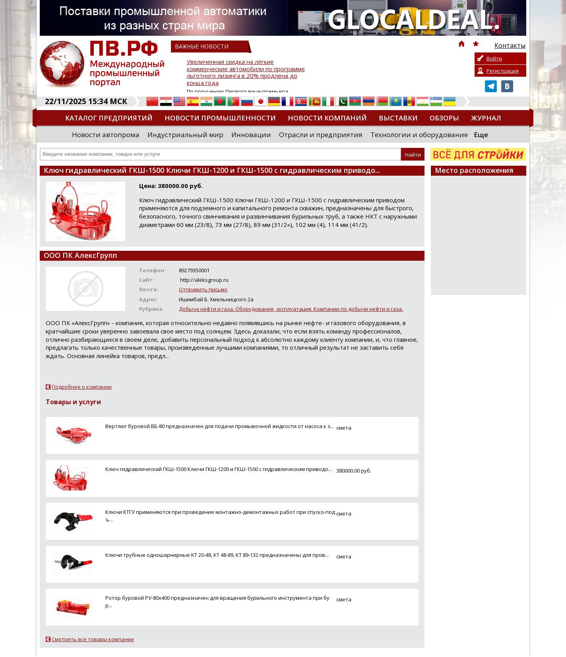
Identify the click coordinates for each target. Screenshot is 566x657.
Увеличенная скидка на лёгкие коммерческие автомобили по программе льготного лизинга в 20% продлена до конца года (246, 72)
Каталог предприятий (109, 117)
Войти (494, 58)
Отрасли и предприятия (320, 134)
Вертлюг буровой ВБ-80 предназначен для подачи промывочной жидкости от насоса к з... (219, 426)
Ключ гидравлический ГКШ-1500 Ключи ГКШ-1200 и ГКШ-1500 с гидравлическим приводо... (218, 469)
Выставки (398, 117)
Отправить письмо (203, 289)
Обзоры (444, 117)
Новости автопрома (106, 134)
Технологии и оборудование (419, 134)
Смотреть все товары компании (93, 639)
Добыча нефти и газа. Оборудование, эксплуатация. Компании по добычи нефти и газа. (291, 308)
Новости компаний (327, 117)
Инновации (251, 134)
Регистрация (503, 70)
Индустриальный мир (185, 134)
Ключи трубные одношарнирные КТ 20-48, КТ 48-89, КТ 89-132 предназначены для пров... (217, 554)
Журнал (486, 117)
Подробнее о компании (82, 386)
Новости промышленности (220, 117)
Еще (481, 134)
